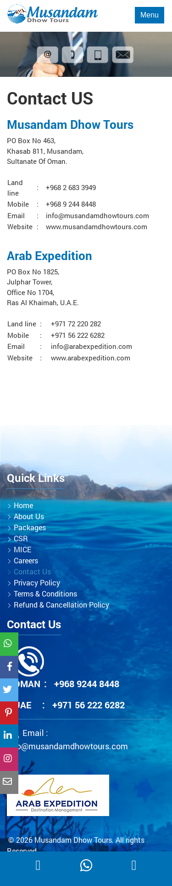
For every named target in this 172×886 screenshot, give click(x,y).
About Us (29, 516)
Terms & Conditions (45, 593)
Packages (30, 527)
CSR (21, 538)
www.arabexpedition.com (90, 357)
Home (23, 505)
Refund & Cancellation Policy (61, 604)
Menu (149, 15)
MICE (22, 549)
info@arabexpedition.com (91, 346)
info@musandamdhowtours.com (97, 215)
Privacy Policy (37, 582)
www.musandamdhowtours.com (96, 226)
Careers (26, 560)
